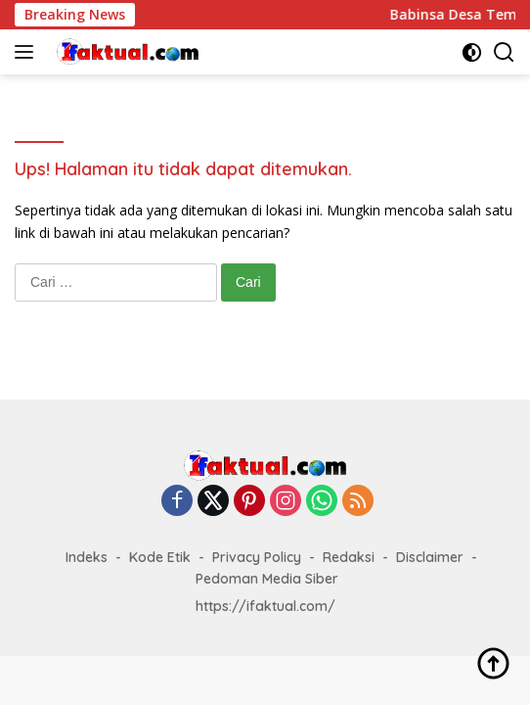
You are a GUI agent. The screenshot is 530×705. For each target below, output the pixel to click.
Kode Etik (160, 557)
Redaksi (349, 557)
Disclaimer (430, 557)
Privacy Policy (256, 557)
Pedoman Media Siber (267, 579)
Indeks (87, 557)
